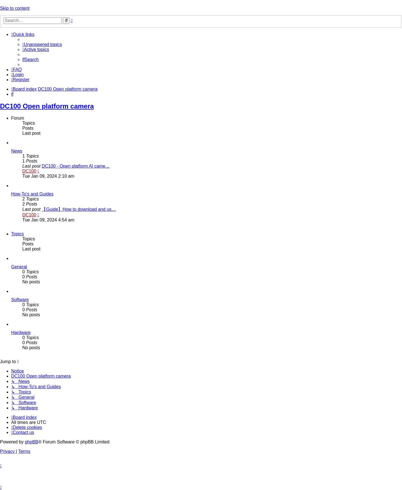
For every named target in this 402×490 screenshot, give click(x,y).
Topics (17, 233)
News (16, 151)
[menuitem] (42, 44)
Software (20, 299)
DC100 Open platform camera (47, 106)
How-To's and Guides (32, 194)
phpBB (31, 442)
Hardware (20, 332)
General (19, 266)
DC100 (29, 171)
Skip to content (15, 8)
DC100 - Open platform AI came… (76, 166)
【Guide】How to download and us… (79, 209)
